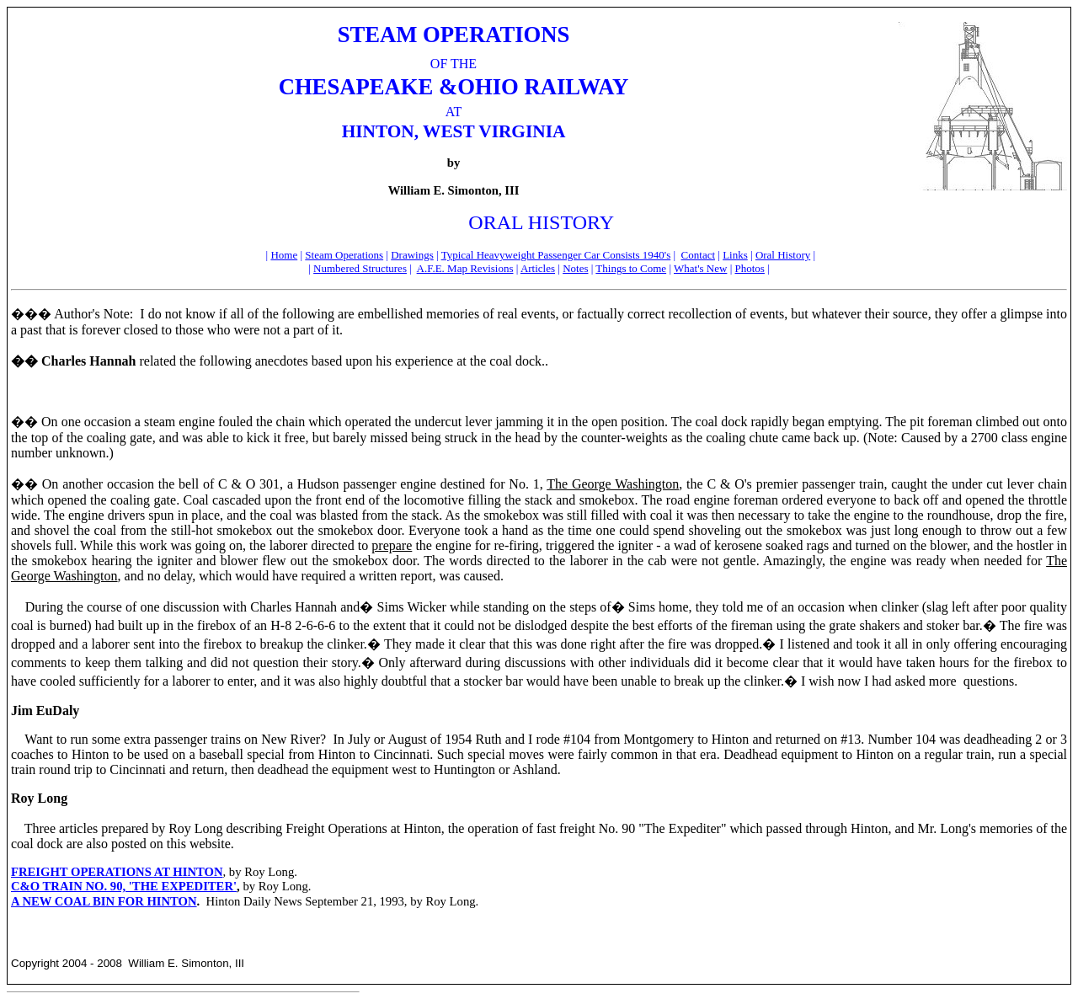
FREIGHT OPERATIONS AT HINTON (117, 872)
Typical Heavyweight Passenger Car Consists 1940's (556, 254)
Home (283, 254)
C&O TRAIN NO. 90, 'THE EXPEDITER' (124, 886)
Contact (698, 254)
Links (735, 254)
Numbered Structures (360, 268)
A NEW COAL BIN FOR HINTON (104, 901)
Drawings (412, 254)
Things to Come (630, 268)
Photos (749, 268)
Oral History (782, 254)
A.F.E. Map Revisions (465, 268)
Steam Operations (344, 254)
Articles (537, 268)
